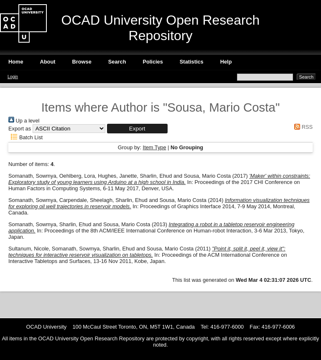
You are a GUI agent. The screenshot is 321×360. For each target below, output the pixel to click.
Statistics (192, 62)
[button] (137, 128)
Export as (19, 128)
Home (15, 62)
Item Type (154, 147)
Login (13, 76)
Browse (82, 62)
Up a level (23, 120)
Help (226, 62)
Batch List (25, 137)
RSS (302, 127)
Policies (153, 62)
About (48, 62)
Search (117, 62)
